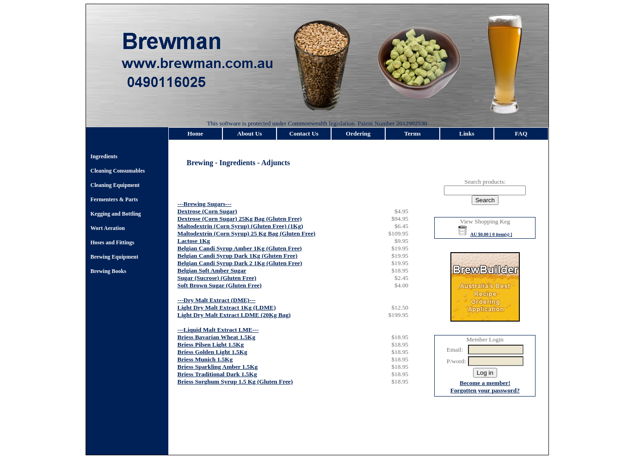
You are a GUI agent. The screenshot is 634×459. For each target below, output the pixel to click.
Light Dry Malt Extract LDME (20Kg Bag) (234, 314)
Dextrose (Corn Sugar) (207, 211)
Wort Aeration (108, 228)
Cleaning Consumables (118, 170)
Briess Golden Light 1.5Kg (212, 351)
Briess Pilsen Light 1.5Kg (211, 344)
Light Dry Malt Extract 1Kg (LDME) (227, 307)
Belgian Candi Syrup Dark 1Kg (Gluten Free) (238, 255)
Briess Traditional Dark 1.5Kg (217, 374)
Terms (412, 133)
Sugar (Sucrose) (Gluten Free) (217, 277)
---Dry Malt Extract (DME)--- (217, 300)
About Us (249, 133)
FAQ (521, 133)
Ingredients (104, 156)
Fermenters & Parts (114, 199)
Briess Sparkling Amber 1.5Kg (218, 366)
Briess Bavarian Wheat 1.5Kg (217, 337)
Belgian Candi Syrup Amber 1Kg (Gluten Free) (240, 248)
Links (466, 133)
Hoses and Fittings (113, 242)
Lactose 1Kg (194, 240)
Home (195, 133)
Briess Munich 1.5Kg (205, 359)
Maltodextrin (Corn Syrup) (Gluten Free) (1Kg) (240, 226)
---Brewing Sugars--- (205, 203)
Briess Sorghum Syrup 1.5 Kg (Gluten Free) (235, 381)
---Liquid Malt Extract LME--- (218, 329)
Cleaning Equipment (115, 185)
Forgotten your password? (485, 390)
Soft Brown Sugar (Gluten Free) (220, 285)
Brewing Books (108, 271)
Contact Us (303, 133)
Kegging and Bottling (116, 214)
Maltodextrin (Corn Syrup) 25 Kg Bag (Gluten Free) (247, 233)
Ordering (358, 133)
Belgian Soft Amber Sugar (212, 270)
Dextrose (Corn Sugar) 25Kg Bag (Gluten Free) (240, 218)
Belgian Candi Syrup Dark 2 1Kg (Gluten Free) (240, 263)
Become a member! (485, 382)
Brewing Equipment (114, 257)
